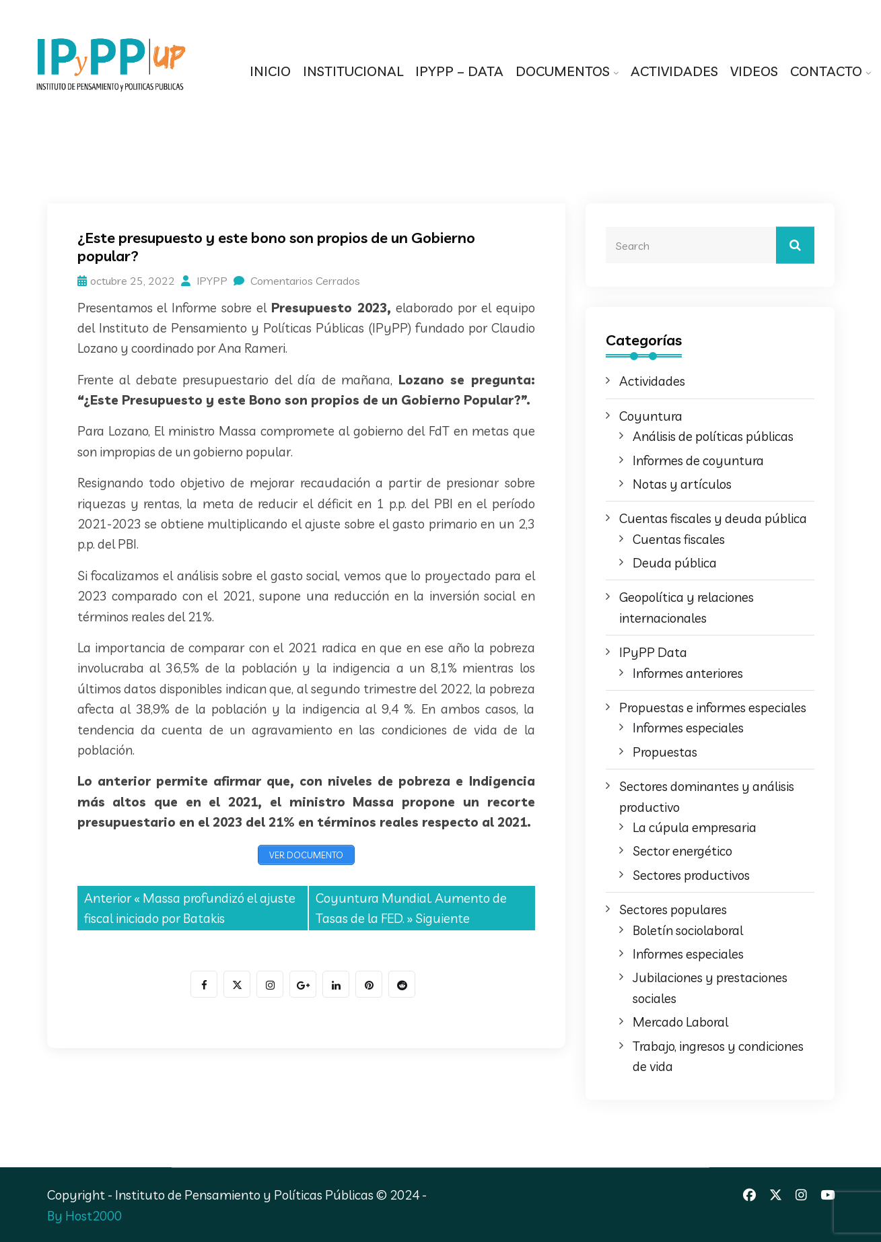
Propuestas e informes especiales (712, 707)
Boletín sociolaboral (688, 930)
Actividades (652, 381)
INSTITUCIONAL (353, 71)
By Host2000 (84, 1216)
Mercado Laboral (680, 1022)
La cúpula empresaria (694, 827)
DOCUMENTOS (563, 71)
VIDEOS (754, 71)
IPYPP (204, 280)
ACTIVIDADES (674, 71)
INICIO (270, 71)
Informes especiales (688, 728)
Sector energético (682, 851)
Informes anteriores (688, 673)
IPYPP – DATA (459, 71)
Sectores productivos (691, 875)
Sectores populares (673, 909)
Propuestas (665, 752)
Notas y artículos (682, 484)
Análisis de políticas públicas (713, 436)
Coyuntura (650, 416)
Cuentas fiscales (679, 539)
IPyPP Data (653, 652)
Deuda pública (675, 563)
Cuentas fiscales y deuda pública (713, 518)
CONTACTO (826, 71)
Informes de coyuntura (698, 460)
